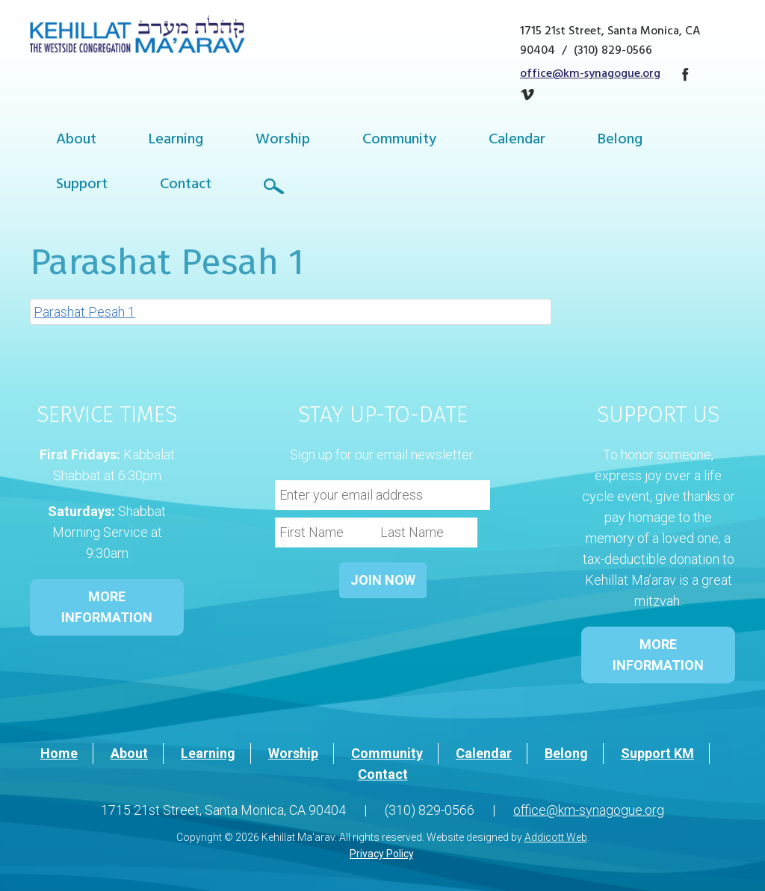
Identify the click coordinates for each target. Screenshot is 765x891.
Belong (620, 141)
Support (82, 185)
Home (59, 753)
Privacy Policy (381, 854)
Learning (176, 141)
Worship (282, 141)
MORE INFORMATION (106, 607)
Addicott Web (555, 837)
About (76, 141)
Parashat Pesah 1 (84, 312)
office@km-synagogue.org (590, 74)
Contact (185, 185)
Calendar (517, 141)
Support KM (657, 753)
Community (399, 141)
